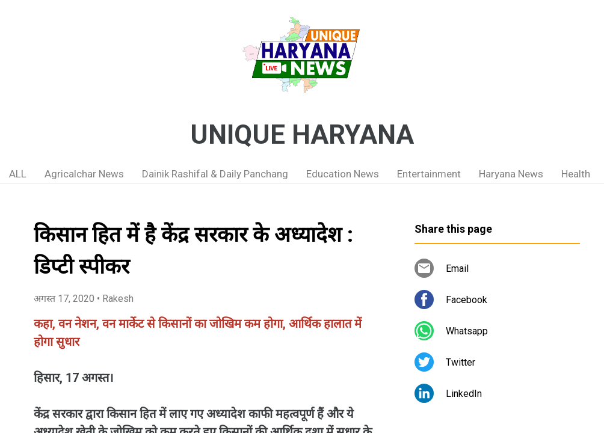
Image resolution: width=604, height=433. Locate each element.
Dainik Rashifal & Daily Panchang (215, 174)
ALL (17, 174)
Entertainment (429, 174)
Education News (342, 174)
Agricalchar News (84, 174)
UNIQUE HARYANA (302, 134)
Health (575, 174)
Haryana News (511, 174)
